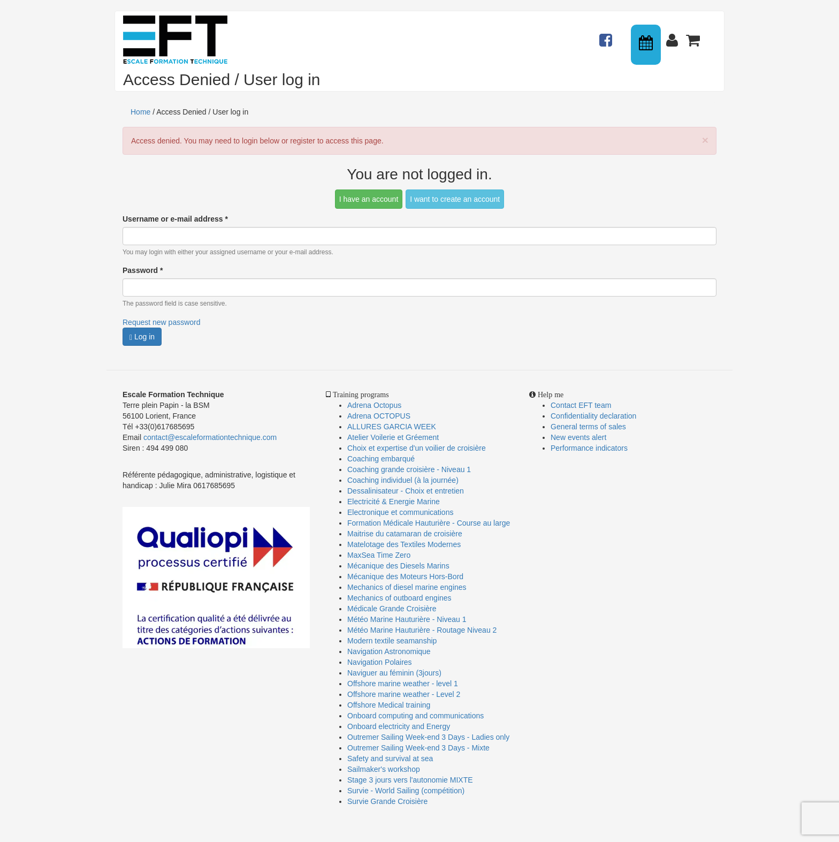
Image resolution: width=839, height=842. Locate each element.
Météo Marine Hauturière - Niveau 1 (407, 619)
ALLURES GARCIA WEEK (391, 426)
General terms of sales (588, 426)
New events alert (578, 437)
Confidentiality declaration (593, 416)
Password (143, 270)
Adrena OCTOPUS (378, 416)
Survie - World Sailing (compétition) (405, 790)
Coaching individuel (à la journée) (403, 480)
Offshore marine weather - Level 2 (403, 694)
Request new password (162, 322)
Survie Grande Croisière (387, 801)
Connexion (674, 35)
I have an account (369, 199)
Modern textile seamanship (392, 640)
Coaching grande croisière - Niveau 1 (409, 469)
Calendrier (647, 45)
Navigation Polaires (379, 662)
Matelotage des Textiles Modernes (404, 544)
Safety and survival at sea (390, 758)
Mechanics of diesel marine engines (407, 587)
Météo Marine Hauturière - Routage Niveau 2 (422, 630)
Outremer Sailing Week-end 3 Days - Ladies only (428, 737)
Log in (142, 337)
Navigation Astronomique (389, 651)
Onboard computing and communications (415, 715)
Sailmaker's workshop (383, 769)
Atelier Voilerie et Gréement (393, 437)
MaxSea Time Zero (378, 555)
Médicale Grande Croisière (392, 608)
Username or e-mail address (175, 219)
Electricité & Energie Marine (393, 501)
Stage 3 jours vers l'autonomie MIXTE (410, 780)
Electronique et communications (400, 512)
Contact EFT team (581, 405)
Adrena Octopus (374, 405)
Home (140, 112)
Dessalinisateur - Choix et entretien (405, 491)
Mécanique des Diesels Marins (398, 566)
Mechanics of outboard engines (399, 598)
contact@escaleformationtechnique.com (210, 437)
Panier (694, 35)
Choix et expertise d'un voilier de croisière (416, 448)
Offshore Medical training (389, 705)
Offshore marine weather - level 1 (402, 683)
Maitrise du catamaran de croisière (404, 533)
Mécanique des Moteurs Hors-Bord (405, 576)
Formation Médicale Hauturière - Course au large (428, 523)
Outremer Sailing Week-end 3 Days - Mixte (418, 748)
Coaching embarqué (381, 458)
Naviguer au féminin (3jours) (394, 673)
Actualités (607, 35)
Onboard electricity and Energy (398, 726)
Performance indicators (589, 448)
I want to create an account (455, 199)
